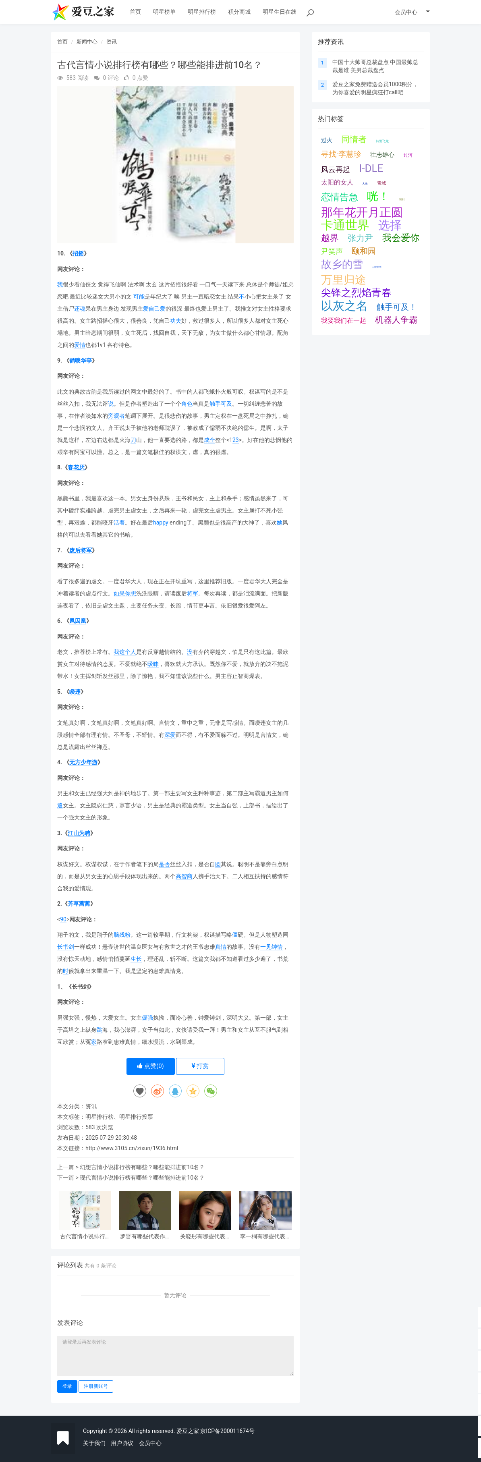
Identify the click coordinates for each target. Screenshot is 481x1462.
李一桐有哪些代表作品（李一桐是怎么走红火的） (265, 1237)
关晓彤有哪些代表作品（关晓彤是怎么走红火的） (205, 1237)
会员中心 (150, 1443)
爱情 (79, 345)
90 (63, 919)
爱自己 (151, 308)
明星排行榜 (99, 1117)
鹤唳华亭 (80, 360)
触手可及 (220, 403)
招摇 (78, 253)
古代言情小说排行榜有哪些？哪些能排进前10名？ (85, 1237)
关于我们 (94, 1443)
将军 (192, 593)
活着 (119, 522)
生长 (136, 959)
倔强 (147, 1017)
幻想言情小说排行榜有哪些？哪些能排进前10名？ (142, 1167)
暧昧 (153, 664)
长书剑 (65, 947)
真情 (220, 947)
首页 (62, 42)
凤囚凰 (77, 621)
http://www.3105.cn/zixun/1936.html (131, 1148)
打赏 (200, 1066)
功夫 (175, 320)
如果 (119, 593)
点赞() (150, 1066)
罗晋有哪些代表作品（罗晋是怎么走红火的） (145, 1237)
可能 (139, 296)
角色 (187, 403)
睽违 (75, 691)
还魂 (79, 308)
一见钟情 (271, 947)
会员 (412, 12)
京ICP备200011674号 (227, 1431)
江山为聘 (79, 833)
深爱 (170, 735)
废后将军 (80, 550)
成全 (209, 440)
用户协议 (122, 1443)
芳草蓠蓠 (79, 903)
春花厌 (76, 467)
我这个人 (125, 652)
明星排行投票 (136, 1117)
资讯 (111, 42)
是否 (164, 864)
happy (160, 522)
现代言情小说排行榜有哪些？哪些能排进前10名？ (142, 1177)
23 (235, 440)
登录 (67, 1386)
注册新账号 (96, 1386)
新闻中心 (87, 42)
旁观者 (116, 416)
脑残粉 (122, 934)
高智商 (184, 876)
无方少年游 (83, 762)
